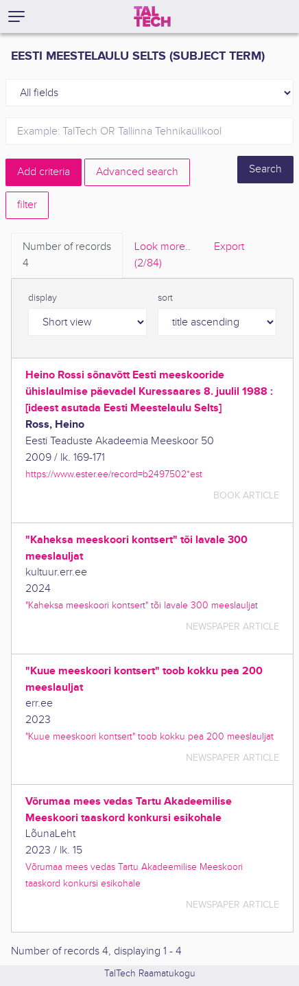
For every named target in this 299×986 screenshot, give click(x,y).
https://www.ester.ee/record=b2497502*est (113, 474)
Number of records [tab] (67, 256)
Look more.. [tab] (162, 256)
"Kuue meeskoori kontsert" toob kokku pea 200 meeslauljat (149, 736)
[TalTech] (152, 16)
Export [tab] (229, 246)
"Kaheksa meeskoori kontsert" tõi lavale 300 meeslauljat (141, 605)
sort (165, 298)
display (42, 298)
